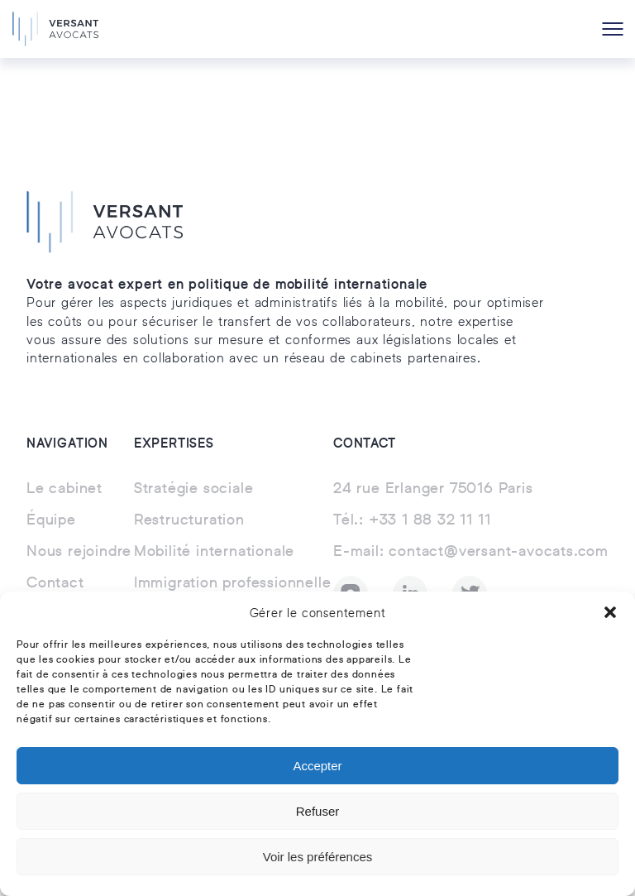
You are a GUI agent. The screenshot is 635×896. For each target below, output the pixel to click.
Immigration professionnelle (233, 583)
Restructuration (189, 520)
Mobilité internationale (214, 551)
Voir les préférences (318, 857)
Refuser (318, 811)
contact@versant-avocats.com (471, 551)
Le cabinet (64, 489)
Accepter (317, 766)
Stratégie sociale (194, 489)
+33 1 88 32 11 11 (411, 520)
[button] (610, 612)
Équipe (51, 520)
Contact (55, 583)
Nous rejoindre (78, 551)
